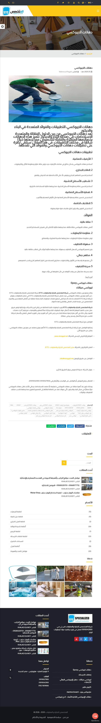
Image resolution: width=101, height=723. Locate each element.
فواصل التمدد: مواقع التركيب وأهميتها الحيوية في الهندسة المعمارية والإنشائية (50, 478)
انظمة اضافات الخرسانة (18, 536)
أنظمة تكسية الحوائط (18, 526)
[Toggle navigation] (98, 11)
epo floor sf (69, 408)
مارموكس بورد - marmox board (79, 692)
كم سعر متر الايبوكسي (60, 415)
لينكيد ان (61, 426)
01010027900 (44, 679)
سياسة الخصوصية (54, 717)
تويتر (70, 426)
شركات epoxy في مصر (46, 405)
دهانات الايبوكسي (83, 68)
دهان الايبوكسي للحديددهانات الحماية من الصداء (40, 410)
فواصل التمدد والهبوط (18, 551)
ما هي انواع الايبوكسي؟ (85, 415)
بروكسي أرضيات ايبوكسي (33, 408)
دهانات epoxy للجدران (30, 405)
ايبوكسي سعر (72, 415)
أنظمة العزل (15, 546)
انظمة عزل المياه (16, 517)
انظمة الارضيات (15, 512)
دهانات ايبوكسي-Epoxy (81, 283)
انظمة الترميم (15, 531)
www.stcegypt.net (61, 336)
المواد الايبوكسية (62, 413)
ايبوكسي (72, 413)
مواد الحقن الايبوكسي (49, 413)
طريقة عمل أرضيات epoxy (62, 405)
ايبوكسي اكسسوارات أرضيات (83, 410)
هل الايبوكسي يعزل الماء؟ (84, 413)
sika (11, 405)
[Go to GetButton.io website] (95, 720)
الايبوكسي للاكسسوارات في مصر (64, 410)
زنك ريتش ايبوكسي (35, 413)
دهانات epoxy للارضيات (78, 405)
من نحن (66, 717)
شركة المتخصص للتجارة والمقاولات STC (53, 293)
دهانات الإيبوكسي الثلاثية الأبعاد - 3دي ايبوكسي (73, 697)
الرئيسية (89, 54)
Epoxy (19, 405)
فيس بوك (79, 426)
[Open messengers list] (95, 716)
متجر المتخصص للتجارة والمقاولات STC (59, 347)
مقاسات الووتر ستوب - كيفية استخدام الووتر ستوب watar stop (55, 493)
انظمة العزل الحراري (17, 522)
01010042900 (44, 682)
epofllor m (80, 408)
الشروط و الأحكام (39, 717)
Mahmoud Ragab (65, 72)
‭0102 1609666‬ (43, 686)
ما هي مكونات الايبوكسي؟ (18, 410)
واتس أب (51, 426)
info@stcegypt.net (66, 358)
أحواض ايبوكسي (23, 413)
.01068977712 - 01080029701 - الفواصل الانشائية (61, 485)
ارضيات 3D (59, 408)
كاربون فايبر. (86, 687)
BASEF (89, 408)
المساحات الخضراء (16, 541)
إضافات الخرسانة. (84, 675)
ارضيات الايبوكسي (48, 408)
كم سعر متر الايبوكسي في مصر (43, 415)
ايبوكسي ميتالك (84, 287)
